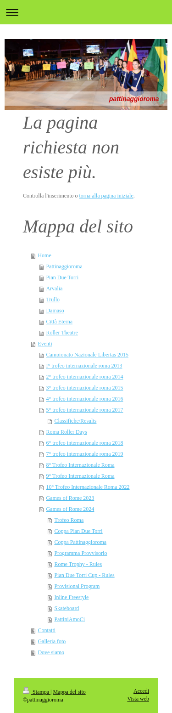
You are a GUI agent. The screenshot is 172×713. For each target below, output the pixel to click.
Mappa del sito (69, 692)
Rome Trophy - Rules (78, 564)
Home (44, 255)
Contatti (46, 630)
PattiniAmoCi (69, 619)
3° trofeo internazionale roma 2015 (84, 388)
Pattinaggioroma (64, 266)
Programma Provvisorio (80, 553)
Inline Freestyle (71, 597)
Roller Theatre (62, 332)
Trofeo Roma (68, 520)
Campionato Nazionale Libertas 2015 (87, 354)
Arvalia (54, 288)
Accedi (141, 691)
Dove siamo (51, 652)
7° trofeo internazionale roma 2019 (84, 454)
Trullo (53, 299)
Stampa (36, 692)
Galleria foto (52, 641)
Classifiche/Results (75, 421)
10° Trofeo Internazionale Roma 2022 (87, 487)
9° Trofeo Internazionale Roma (80, 476)
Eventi (45, 343)
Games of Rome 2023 (70, 498)
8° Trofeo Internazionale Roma (80, 465)
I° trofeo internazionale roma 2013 (84, 365)
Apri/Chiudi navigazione (86, 12)
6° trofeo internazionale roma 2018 (84, 443)
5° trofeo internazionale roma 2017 (84, 410)
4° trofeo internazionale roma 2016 (84, 399)
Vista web (138, 699)
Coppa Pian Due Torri (78, 531)
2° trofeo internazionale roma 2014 (84, 376)
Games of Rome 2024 (70, 509)
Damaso (55, 310)
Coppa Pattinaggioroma (80, 542)
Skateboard (66, 608)
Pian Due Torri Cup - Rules (84, 575)
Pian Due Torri (62, 277)
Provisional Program (77, 586)
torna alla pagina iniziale (106, 195)
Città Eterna (59, 321)
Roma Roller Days (66, 432)
